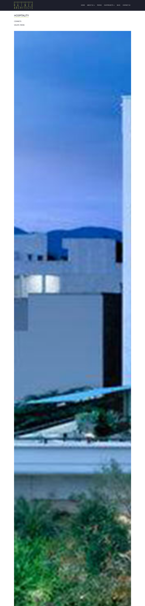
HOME (83, 5)
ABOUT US (91, 5)
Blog (118, 5)
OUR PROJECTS (109, 5)
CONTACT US (126, 5)
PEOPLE (99, 5)
